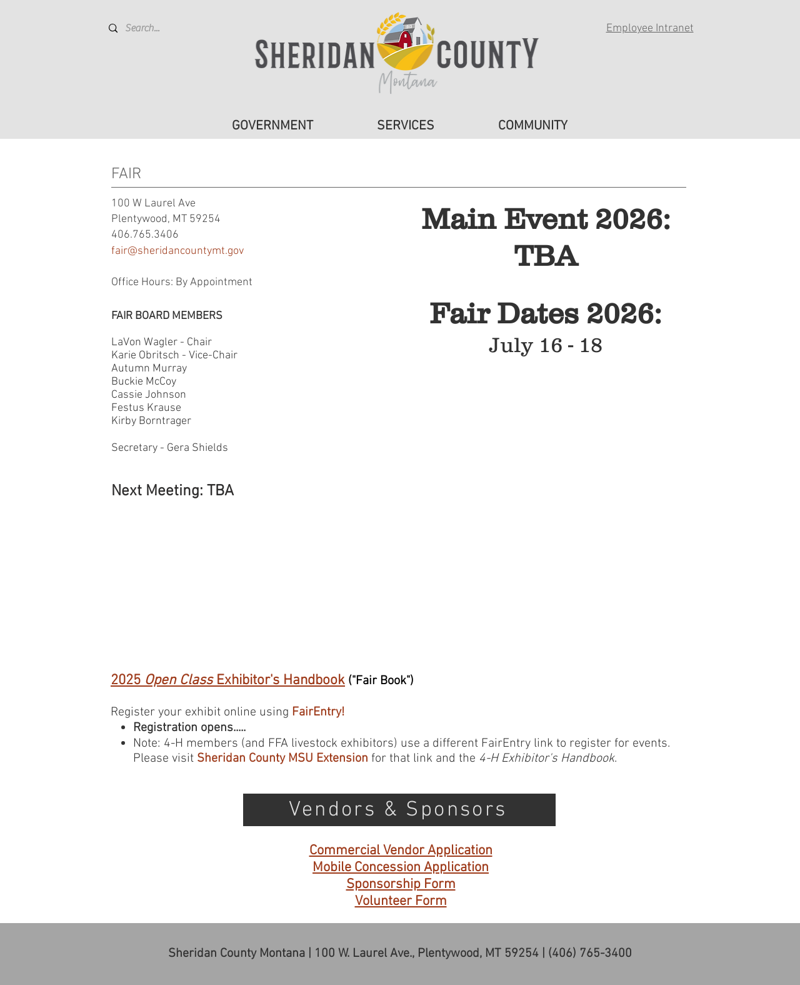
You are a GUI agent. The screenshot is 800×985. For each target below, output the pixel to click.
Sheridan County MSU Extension (282, 758)
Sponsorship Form (401, 884)
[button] (272, 126)
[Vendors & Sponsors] (399, 810)
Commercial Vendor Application (400, 850)
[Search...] (155, 28)
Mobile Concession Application (400, 867)
